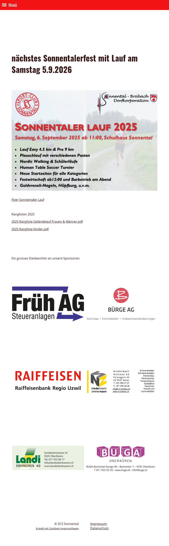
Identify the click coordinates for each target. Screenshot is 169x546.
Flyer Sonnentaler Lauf (28, 200)
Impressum (98, 524)
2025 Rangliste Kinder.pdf (30, 229)
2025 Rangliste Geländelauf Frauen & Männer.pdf (47, 221)
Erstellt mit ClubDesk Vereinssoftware (57, 528)
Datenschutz (99, 528)
